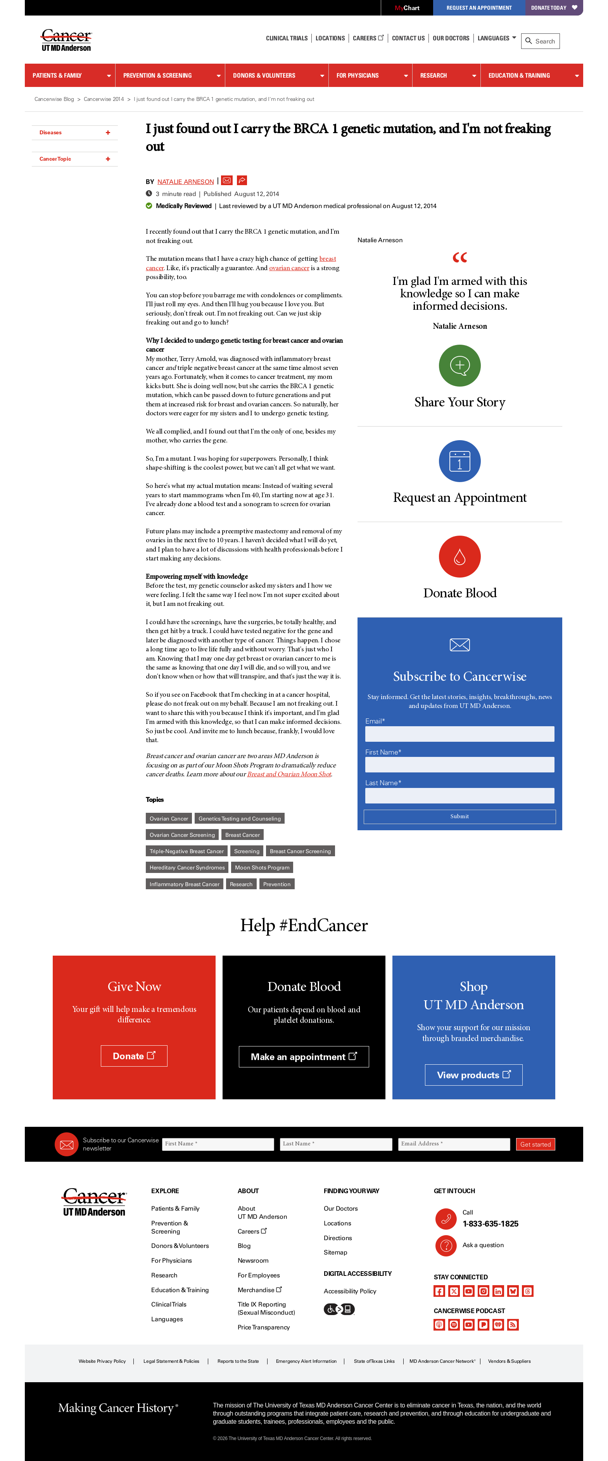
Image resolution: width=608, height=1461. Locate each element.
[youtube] (468, 1291)
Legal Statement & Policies (171, 1361)
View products (474, 1075)
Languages (494, 38)
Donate (134, 1056)
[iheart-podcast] (498, 1325)
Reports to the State (238, 1361)
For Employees (259, 1275)
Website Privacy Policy (102, 1361)
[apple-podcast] (439, 1325)
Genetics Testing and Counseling (240, 819)
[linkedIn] (498, 1291)
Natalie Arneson (185, 182)
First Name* (383, 752)
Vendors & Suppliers (509, 1361)
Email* (375, 721)
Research (433, 75)
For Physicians (358, 75)
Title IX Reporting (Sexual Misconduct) (266, 1308)
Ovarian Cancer (169, 819)
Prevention (277, 884)
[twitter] (454, 1291)
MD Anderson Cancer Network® (442, 1361)
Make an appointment (304, 1056)
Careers (368, 38)
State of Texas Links (374, 1361)
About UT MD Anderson (262, 1212)
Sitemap (335, 1252)
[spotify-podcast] (454, 1325)
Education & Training (519, 75)
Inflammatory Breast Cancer (184, 884)
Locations (337, 1223)
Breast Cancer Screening (300, 851)
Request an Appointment (479, 7)
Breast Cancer (242, 835)
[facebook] (439, 1291)
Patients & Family (57, 75)
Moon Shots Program (262, 867)
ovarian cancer (289, 268)
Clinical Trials (286, 38)
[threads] (527, 1291)
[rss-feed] (513, 1325)
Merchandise (260, 1290)
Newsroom (253, 1260)
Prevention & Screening (157, 75)
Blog (244, 1245)
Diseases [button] (75, 132)
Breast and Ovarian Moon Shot (289, 774)
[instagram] (483, 1291)
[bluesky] (513, 1291)
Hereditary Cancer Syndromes (187, 867)
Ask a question (478, 1247)
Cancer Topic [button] (75, 158)
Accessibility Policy (350, 1291)
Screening (246, 851)
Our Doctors (451, 38)
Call (505, 1219)
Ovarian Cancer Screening (182, 835)
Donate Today (554, 7)
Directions (338, 1238)
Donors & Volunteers (264, 75)
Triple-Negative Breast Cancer (187, 851)
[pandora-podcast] (483, 1325)
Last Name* (383, 783)
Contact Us (408, 38)
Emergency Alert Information (306, 1361)
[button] (227, 178)
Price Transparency (264, 1327)
